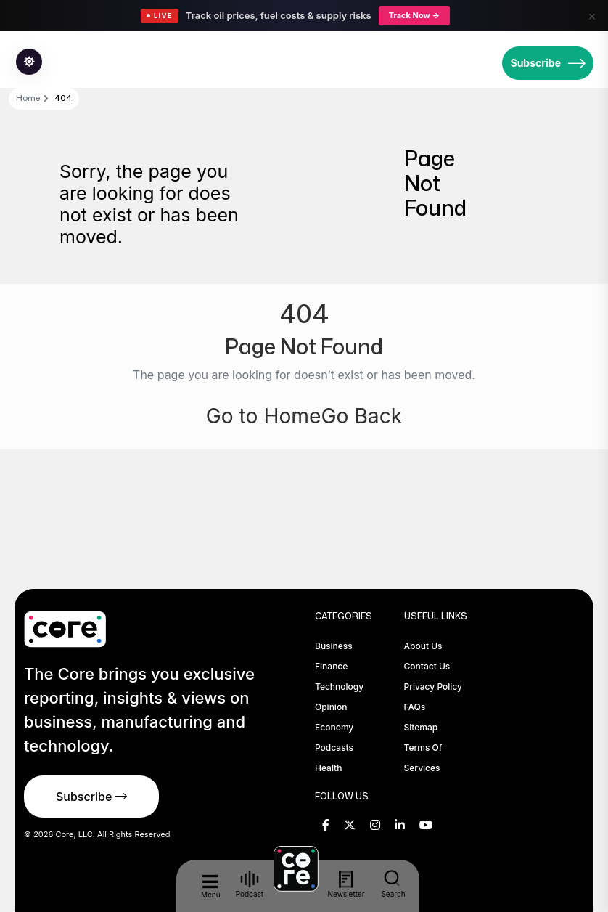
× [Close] (592, 15)
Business (334, 645)
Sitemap (421, 727)
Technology (339, 686)
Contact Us (427, 666)
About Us (423, 645)
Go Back (365, 415)
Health (328, 767)
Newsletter (346, 884)
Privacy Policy (433, 686)
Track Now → (414, 15)
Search (393, 883)
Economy (334, 727)
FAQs (415, 706)
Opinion (331, 706)
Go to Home (261, 415)
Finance (331, 666)
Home (28, 98)
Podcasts (334, 747)
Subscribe (548, 63)
